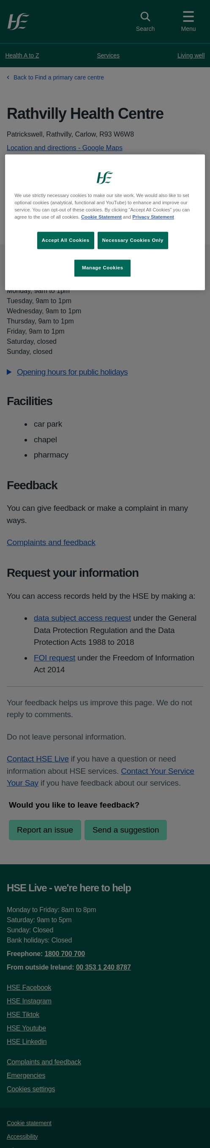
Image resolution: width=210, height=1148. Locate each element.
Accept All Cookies (66, 240)
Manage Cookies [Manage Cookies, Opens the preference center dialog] (102, 268)
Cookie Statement (101, 217)
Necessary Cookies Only (133, 240)
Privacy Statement (153, 217)
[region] (105, 222)
